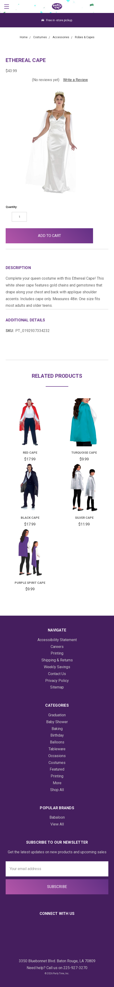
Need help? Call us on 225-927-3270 (57, 968)
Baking (57, 728)
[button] (100, 235)
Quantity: (11, 207)
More (57, 783)
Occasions (57, 756)
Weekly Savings (57, 667)
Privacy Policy (57, 680)
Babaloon (57, 817)
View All (57, 824)
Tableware (57, 749)
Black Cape (30, 517)
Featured (57, 769)
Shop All (57, 790)
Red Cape (30, 452)
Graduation (57, 715)
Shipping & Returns (57, 660)
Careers (57, 646)
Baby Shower (57, 722)
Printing (57, 653)
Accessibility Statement (57, 640)
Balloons (57, 742)
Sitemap (57, 687)
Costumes (57, 762)
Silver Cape (84, 517)
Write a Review (75, 80)
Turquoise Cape (84, 452)
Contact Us (57, 674)
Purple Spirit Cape (30, 583)
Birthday (57, 735)
